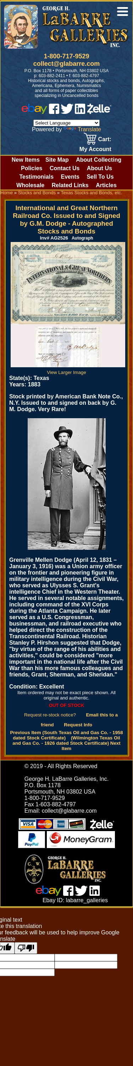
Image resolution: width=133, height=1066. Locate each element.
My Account (95, 149)
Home (6, 192)
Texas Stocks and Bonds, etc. (91, 192)
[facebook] (54, 112)
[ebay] (34, 112)
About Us (99, 168)
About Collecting (98, 160)
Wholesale (30, 185)
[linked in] (80, 112)
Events (70, 177)
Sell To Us (100, 177)
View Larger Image (68, 369)
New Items (26, 160)
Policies (31, 168)
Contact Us (64, 168)
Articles (106, 185)
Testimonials (36, 177)
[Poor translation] (26, 948)
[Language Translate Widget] (66, 123)
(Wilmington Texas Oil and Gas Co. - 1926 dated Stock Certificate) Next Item (66, 743)
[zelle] (99, 112)
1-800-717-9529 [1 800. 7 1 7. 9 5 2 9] (66, 56)
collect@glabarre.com (66, 63)
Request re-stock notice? (50, 715)
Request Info (78, 724)
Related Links (70, 185)
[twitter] (67, 112)
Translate (82, 129)
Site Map (57, 160)
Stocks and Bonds (37, 192)
